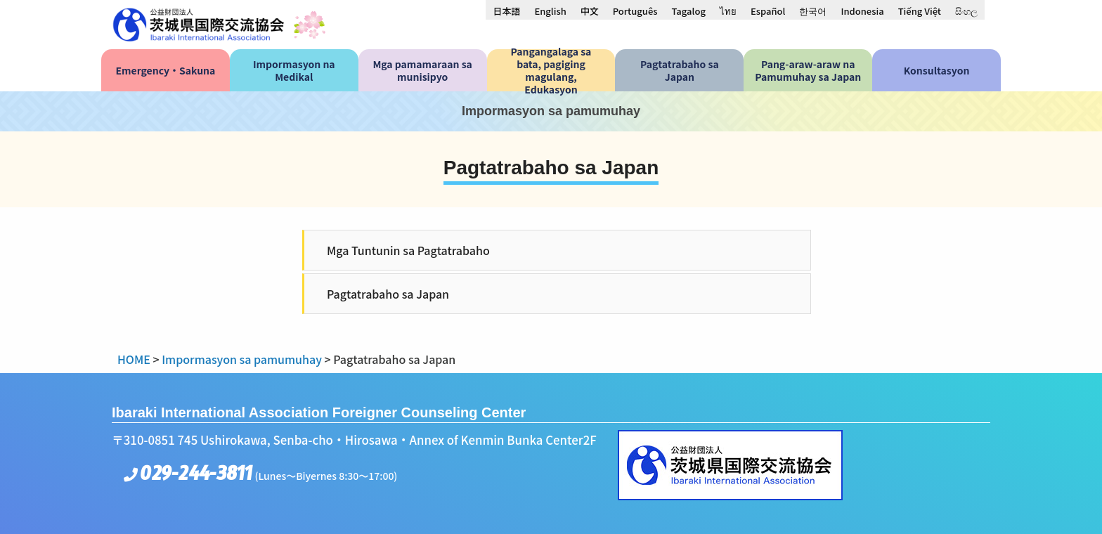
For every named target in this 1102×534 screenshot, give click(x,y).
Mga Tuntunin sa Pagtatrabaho (408, 250)
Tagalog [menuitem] (689, 11)
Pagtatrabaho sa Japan (388, 293)
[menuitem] (506, 10)
